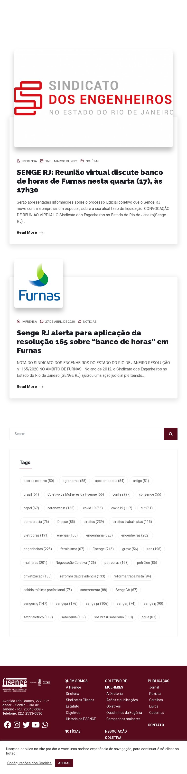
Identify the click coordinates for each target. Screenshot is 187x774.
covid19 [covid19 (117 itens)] (121, 508)
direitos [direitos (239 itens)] (94, 522)
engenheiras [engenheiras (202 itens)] (135, 535)
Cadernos (156, 713)
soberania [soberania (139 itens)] (73, 617)
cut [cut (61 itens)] (147, 508)
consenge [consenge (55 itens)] (150, 494)
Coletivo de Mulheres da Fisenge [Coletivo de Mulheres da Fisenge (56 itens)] (75, 494)
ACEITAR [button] (64, 763)
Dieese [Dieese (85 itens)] (66, 522)
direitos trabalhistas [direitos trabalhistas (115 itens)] (132, 522)
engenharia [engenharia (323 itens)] (99, 535)
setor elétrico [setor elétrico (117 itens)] (38, 617)
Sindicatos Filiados (79, 700)
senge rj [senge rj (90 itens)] (153, 603)
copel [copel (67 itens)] (31, 508)
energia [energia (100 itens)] (67, 535)
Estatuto (72, 706)
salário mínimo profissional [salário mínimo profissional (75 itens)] (48, 590)
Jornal (154, 687)
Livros (153, 706)
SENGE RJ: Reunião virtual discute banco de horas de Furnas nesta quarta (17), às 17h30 (90, 181)
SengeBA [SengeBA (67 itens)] (126, 590)
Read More (30, 232)
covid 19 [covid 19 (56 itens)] (93, 508)
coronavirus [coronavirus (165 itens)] (61, 508)
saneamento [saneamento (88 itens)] (93, 590)
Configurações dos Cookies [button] (29, 763)
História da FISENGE (80, 719)
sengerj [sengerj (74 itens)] (126, 603)
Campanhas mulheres (122, 719)
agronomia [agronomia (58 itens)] (74, 481)
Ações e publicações (121, 700)
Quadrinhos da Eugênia (123, 713)
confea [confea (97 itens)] (121, 494)
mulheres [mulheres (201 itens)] (35, 563)
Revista (155, 694)
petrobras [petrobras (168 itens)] (116, 563)
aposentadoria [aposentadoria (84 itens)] (109, 481)
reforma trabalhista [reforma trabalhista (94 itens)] (132, 576)
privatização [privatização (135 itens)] (38, 576)
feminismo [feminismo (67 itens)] (72, 549)
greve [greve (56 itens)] (130, 549)
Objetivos (72, 713)
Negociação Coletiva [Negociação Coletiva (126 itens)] (76, 563)
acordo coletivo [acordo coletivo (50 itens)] (39, 481)
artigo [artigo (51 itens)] (141, 481)
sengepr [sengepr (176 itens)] (66, 603)
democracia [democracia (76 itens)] (36, 522)
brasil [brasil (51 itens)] (31, 494)
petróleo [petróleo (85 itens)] (147, 563)
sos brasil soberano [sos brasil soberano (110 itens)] (113, 617)
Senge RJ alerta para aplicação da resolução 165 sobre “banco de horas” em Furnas (92, 342)
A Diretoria (114, 694)
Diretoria (72, 694)
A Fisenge (73, 687)
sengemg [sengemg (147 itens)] (35, 603)
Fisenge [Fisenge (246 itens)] (103, 549)
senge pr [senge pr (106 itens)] (97, 603)
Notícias (92, 161)
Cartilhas (156, 700)
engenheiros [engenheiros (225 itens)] (38, 549)
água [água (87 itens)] (148, 617)
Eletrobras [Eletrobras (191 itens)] (36, 535)
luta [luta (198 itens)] (154, 549)
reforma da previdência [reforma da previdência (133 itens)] (82, 576)
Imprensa (29, 161)
